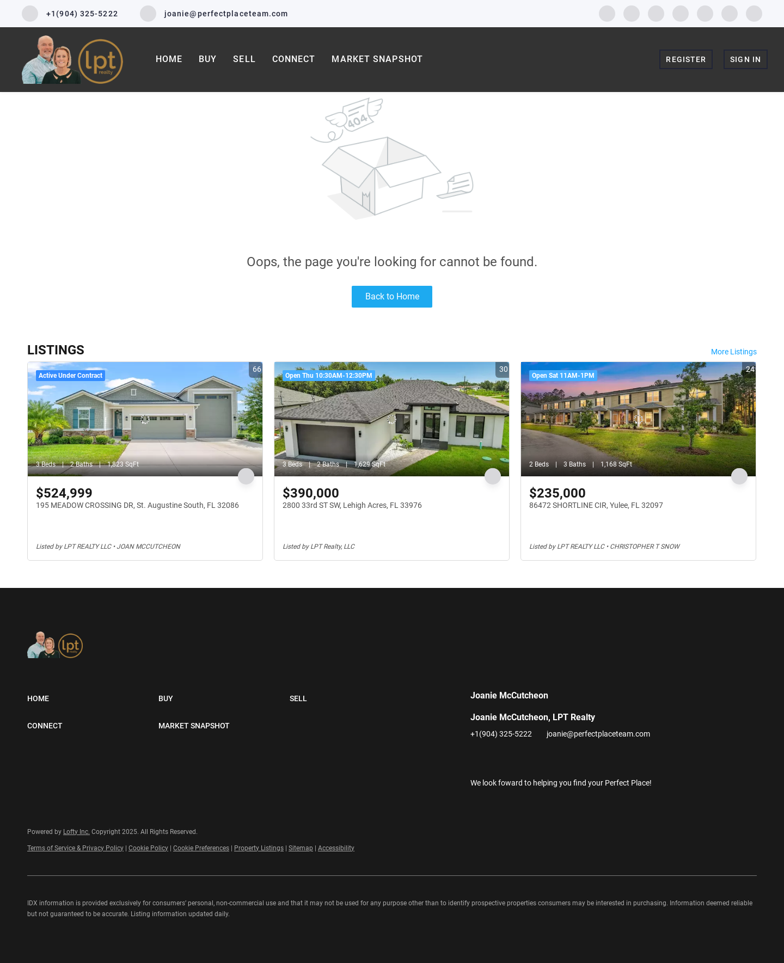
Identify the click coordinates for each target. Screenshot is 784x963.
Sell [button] (244, 59)
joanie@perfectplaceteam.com (598, 733)
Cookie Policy (148, 848)
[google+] (754, 13)
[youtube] (705, 13)
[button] (92, 698)
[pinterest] (729, 13)
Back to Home (392, 296)
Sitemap (301, 848)
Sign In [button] (745, 59)
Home (169, 59)
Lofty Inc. (76, 832)
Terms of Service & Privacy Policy (75, 848)
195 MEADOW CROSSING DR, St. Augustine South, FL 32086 (137, 505)
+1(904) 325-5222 (501, 733)
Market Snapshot (377, 59)
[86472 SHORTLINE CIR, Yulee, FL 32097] (638, 419)
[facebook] (607, 13)
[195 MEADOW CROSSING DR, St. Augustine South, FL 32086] (145, 419)
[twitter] (656, 13)
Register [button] (686, 59)
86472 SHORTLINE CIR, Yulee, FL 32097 (596, 505)
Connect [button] (294, 59)
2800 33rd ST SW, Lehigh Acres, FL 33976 (352, 505)
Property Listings (259, 848)
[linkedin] (631, 13)
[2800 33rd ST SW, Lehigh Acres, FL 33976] (391, 419)
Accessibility (336, 848)
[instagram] (680, 13)
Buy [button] (208, 59)
